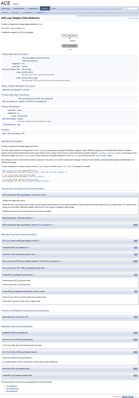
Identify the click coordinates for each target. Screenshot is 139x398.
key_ (19, 125)
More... (41, 24)
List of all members (133, 18)
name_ (19, 110)
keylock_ (20, 119)
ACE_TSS (22, 361)
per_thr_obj (26, 69)
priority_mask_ (22, 116)
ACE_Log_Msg (40, 150)
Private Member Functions (116, 16)
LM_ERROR (38, 176)
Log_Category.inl (12, 391)
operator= (21, 101)
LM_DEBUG (35, 172)
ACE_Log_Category (28, 58)
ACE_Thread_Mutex (9, 119)
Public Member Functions (83, 16)
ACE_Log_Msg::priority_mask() (108, 153)
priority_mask (26, 72)
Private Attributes (128, 16)
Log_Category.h (11, 386)
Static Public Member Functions (99, 16)
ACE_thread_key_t (10, 125)
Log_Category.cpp (12, 388)
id (22, 64)
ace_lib (25, 90)
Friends (136, 16)
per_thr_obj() (66, 166)
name (47, 58)
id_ (18, 113)
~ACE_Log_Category (29, 61)
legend (69, 49)
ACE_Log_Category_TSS (10, 69)
